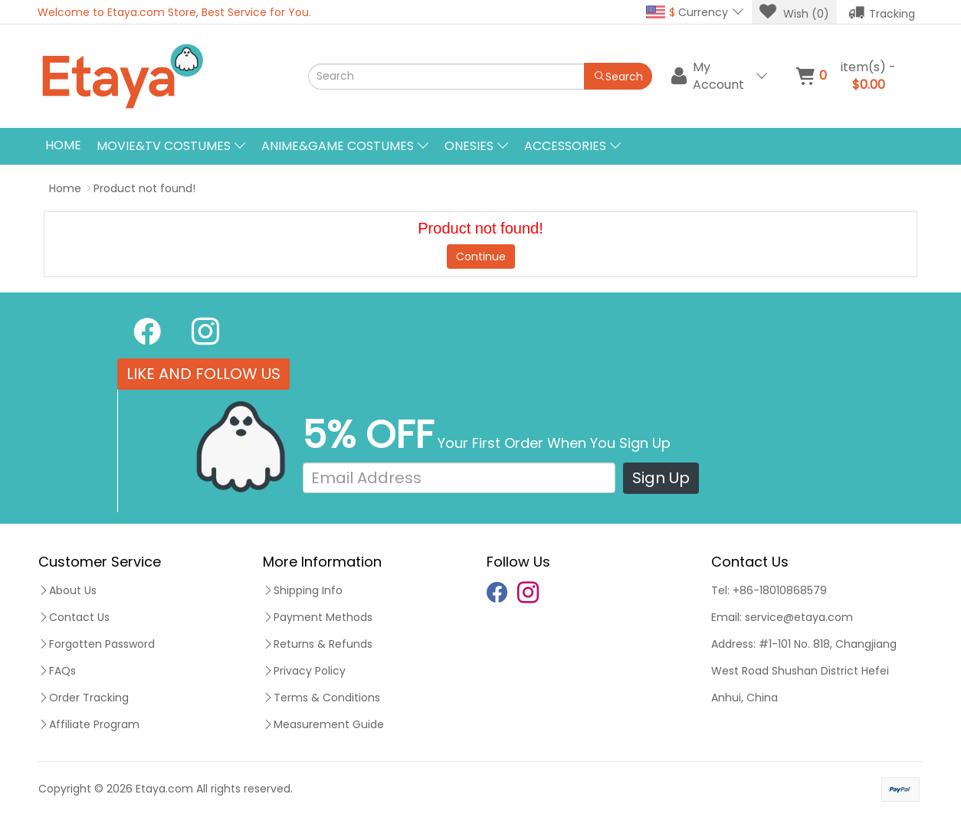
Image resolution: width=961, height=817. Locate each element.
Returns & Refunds (317, 644)
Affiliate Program (88, 724)
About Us (67, 590)
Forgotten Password (96, 644)
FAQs (57, 670)
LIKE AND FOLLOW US (203, 373)
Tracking (881, 12)
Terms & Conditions (321, 697)
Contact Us (74, 617)
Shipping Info (303, 590)
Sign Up (661, 478)
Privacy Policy (304, 670)
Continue (481, 256)
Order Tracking (83, 697)
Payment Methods (317, 617)
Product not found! (144, 188)
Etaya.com (164, 788)
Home (63, 145)
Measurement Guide (323, 724)
